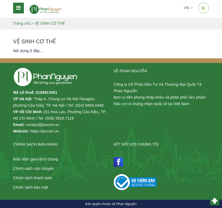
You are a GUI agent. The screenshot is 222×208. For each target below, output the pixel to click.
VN (188, 8)
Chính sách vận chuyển (33, 168)
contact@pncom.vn (42, 125)
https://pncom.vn (44, 131)
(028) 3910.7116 (59, 118)
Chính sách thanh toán (32, 178)
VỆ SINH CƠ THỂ (34, 41)
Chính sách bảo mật (30, 187)
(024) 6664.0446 (89, 105)
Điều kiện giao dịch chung (35, 159)
